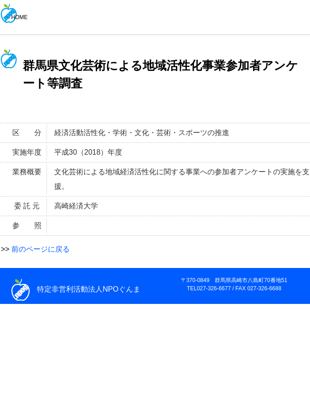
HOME (19, 17)
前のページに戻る (40, 249)
